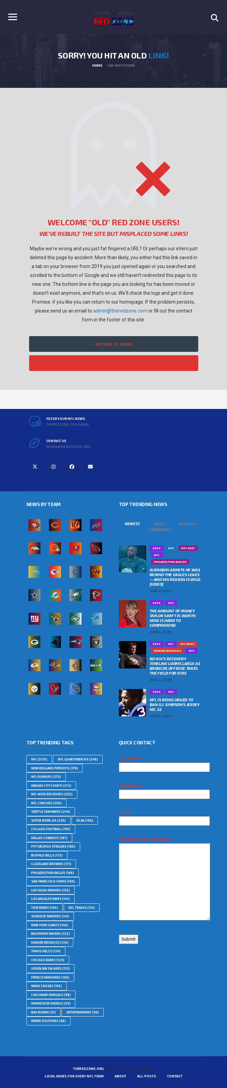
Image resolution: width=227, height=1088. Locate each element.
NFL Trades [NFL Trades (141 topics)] (81, 908)
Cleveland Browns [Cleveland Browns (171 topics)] (51, 864)
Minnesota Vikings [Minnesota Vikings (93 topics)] (51, 1003)
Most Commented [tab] (160, 526)
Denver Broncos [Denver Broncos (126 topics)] (49, 942)
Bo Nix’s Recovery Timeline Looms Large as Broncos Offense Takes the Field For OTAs (175, 665)
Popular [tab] (187, 523)
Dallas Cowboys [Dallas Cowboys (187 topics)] (49, 838)
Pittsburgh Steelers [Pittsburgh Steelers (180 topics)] (53, 846)
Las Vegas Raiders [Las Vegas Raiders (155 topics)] (50, 890)
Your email (164, 789)
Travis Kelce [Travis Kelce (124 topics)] (46, 951)
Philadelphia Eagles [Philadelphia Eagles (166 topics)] (52, 873)
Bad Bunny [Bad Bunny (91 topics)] (43, 1012)
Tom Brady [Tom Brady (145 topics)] (44, 908)
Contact (174, 1076)
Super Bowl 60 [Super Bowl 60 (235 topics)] (48, 820)
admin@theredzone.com (120, 311)
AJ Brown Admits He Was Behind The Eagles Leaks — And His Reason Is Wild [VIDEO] (175, 576)
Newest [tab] (132, 523)
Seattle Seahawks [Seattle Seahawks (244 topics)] (50, 811)
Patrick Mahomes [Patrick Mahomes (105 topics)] (50, 977)
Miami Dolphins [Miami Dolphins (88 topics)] (48, 1021)
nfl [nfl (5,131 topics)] (39, 759)
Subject (164, 816)
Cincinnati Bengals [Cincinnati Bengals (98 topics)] (51, 995)
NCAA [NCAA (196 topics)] (84, 820)
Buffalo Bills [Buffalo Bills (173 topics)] (47, 855)
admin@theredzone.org (68, 447)
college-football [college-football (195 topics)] (51, 829)
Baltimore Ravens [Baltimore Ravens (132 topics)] (50, 934)
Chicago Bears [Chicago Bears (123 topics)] (47, 960)
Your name (164, 762)
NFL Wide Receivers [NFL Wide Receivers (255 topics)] (52, 794)
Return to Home (113, 344)
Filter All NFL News (113, 363)
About (120, 1076)
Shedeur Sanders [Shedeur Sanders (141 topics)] (50, 916)
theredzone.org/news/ (68, 424)
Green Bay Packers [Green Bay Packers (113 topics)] (50, 968)
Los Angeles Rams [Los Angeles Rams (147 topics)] (50, 899)
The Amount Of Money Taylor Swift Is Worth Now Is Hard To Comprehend (173, 617)
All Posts (146, 1076)
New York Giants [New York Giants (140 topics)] (49, 925)
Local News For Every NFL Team (74, 1076)
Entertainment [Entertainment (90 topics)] (82, 1012)
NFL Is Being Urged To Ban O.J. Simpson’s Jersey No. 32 (175, 704)
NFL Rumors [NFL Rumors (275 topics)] (46, 777)
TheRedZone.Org (88, 1068)
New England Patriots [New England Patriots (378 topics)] (54, 768)
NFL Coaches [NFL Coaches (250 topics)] (46, 803)
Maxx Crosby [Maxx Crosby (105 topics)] (46, 986)
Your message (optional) (164, 879)
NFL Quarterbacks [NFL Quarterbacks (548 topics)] (78, 759)
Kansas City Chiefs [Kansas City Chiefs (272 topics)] (51, 785)
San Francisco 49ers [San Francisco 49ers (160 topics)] (53, 881)
